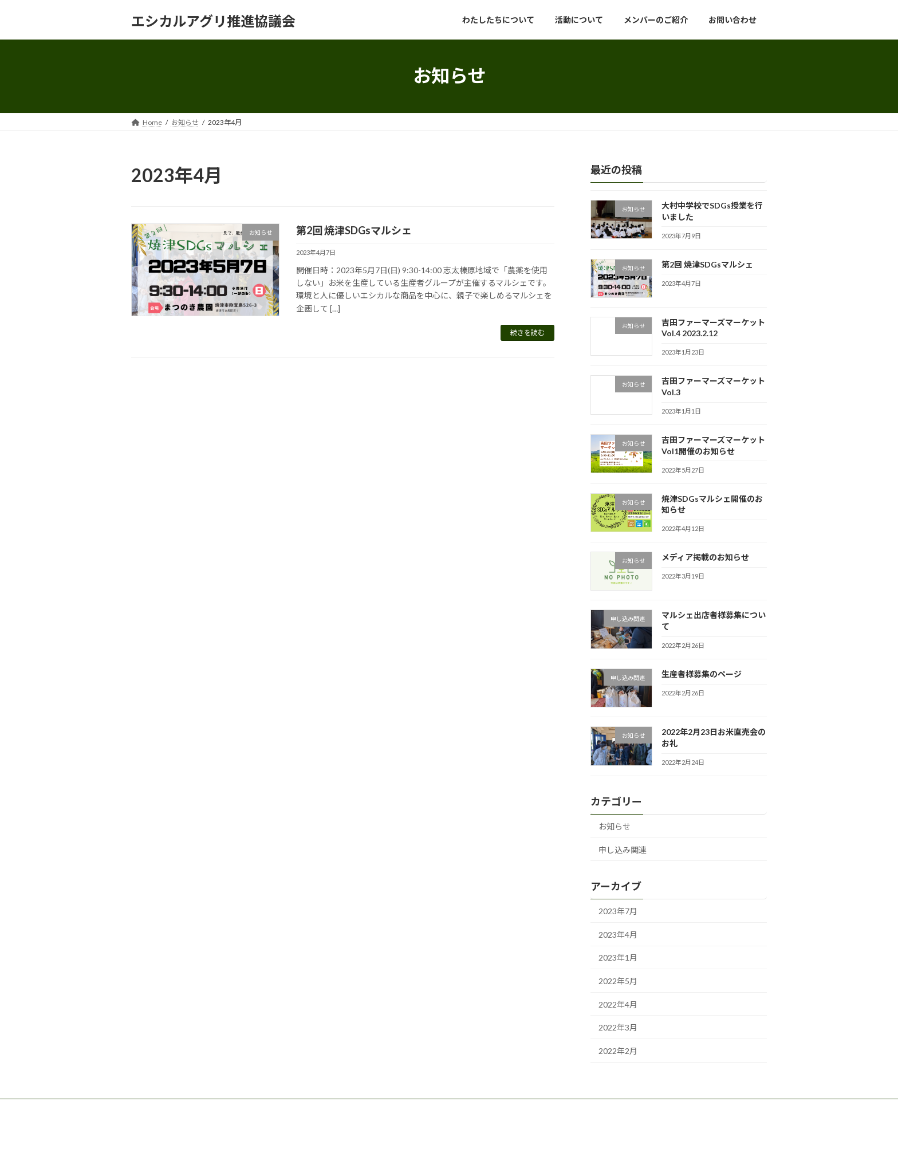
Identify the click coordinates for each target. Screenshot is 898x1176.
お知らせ (614, 826)
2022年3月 (617, 1027)
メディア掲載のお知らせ (705, 557)
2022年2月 (617, 1050)
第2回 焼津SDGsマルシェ (354, 230)
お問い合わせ (387, 1109)
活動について (246, 1109)
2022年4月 (617, 1004)
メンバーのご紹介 (317, 1109)
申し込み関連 (622, 849)
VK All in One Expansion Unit (483, 1156)
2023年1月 (617, 957)
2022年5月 (617, 981)
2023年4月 (617, 934)
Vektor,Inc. (552, 1156)
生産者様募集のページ (701, 674)
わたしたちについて (173, 1109)
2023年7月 (617, 911)
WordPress (347, 1156)
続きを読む (527, 332)
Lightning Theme (406, 1156)
